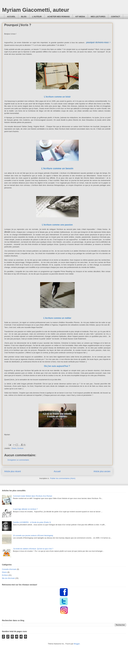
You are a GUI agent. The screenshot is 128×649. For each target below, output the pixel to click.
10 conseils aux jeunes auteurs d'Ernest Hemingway (33, 535)
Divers (14, 448)
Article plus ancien (101, 471)
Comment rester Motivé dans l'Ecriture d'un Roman (32, 496)
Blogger (77, 644)
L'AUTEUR (37, 16)
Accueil (57, 471)
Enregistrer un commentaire (18, 460)
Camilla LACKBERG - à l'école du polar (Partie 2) (32, 522)
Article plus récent (12, 471)
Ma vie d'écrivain (8, 578)
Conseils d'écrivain (9, 569)
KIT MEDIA (80, 16)
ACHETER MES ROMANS (58, 16)
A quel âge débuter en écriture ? (25, 509)
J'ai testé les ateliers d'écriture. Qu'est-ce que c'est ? (33, 549)
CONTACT (115, 16)
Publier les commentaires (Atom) (62, 478)
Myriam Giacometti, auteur (35, 10)
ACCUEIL (11, 16)
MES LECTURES (98, 16)
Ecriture (20, 448)
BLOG (23, 16)
